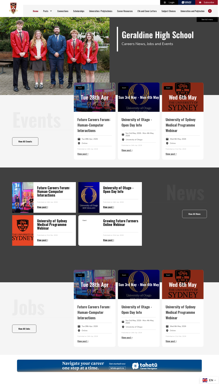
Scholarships (78, 11)
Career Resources (125, 11)
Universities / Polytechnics (100, 11)
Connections (62, 11)
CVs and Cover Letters (147, 11)
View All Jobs (24, 328)
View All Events (25, 141)
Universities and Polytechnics (193, 11)
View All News (194, 213)
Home (35, 11)
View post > (82, 153)
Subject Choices (169, 11)
